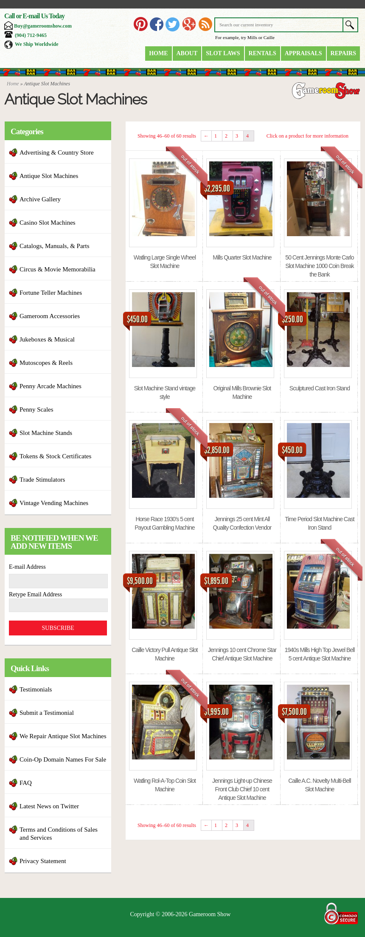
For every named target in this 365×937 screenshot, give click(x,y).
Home (158, 53)
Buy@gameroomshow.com (43, 26)
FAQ (26, 782)
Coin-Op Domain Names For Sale (63, 759)
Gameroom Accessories (50, 316)
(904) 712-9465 (31, 35)
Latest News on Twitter (49, 806)
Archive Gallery (40, 199)
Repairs (343, 53)
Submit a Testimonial (47, 712)
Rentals (262, 53)
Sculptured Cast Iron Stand (319, 388)
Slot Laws (223, 53)
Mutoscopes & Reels (46, 362)
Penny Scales (36, 409)
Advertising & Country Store (57, 152)
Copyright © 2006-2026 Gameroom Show (180, 914)
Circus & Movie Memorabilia (57, 269)
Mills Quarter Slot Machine (242, 257)
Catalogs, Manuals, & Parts (55, 246)
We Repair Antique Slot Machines (63, 736)
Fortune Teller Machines (51, 292)
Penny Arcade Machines (50, 386)
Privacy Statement (43, 861)
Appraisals (303, 53)
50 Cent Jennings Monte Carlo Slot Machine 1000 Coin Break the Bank (319, 266)
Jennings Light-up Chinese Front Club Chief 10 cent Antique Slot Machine (242, 789)
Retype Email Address (35, 594)
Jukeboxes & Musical (47, 339)
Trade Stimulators (42, 479)
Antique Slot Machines (49, 175)
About (187, 53)
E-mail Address (27, 567)
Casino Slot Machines (48, 222)
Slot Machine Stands (46, 432)
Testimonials (36, 689)
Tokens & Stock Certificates (55, 456)
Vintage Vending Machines (54, 503)
